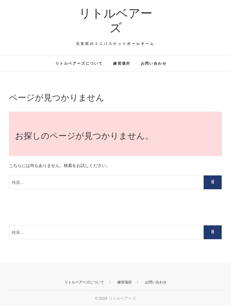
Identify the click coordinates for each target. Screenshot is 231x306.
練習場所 (122, 63)
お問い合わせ (154, 63)
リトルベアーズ (115, 20)
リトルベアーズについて (79, 63)
